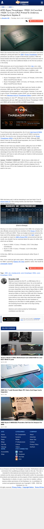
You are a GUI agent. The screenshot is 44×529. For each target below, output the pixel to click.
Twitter (21, 452)
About (31, 434)
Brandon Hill (14, 279)
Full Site (3, 444)
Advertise (33, 437)
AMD (22, 54)
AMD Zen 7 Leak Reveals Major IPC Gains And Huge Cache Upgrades (21, 391)
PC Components (20, 434)
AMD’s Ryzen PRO (21, 237)
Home (3, 434)
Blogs (3, 442)
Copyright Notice (28, 487)
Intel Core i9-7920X (36, 132)
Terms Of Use (39, 487)
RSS (20, 459)
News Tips (33, 439)
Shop (2, 454)
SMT (32, 235)
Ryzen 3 (33, 231)
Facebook (22, 454)
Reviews (3, 437)
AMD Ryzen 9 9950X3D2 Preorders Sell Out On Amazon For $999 (21, 423)
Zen (32, 66)
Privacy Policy (34, 444)
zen (10, 273)
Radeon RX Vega (18, 261)
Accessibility (5, 452)
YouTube (21, 456)
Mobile (17, 439)
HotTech (32, 447)
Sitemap (3, 447)
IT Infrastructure (20, 442)
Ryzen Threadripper (31, 54)
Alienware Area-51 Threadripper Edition (19, 95)
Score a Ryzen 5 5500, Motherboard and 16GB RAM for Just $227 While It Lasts (21, 358)
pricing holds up (5, 201)
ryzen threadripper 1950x (28, 273)
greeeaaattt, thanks (6, 263)
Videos (17, 447)
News (10, 7)
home (3, 7)
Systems (18, 437)
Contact (32, 442)
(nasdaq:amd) (16, 273)
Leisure (17, 444)
